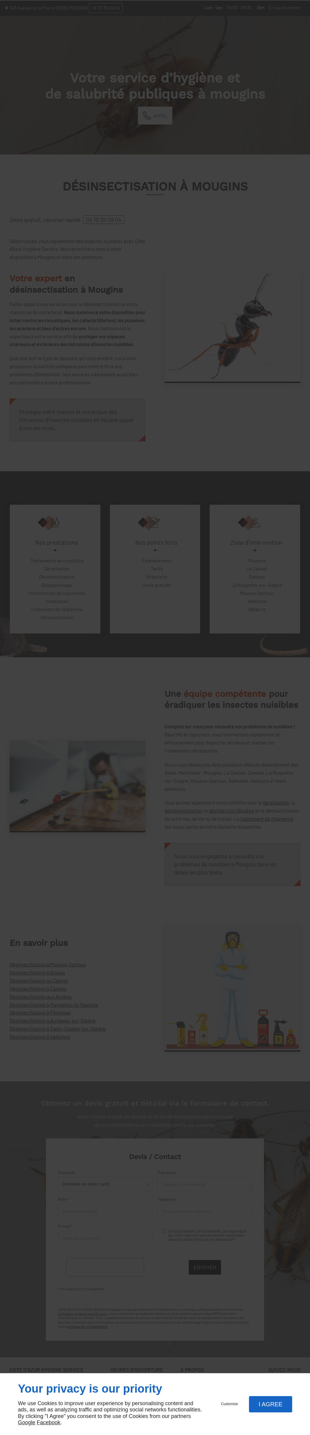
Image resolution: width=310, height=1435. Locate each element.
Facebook (48, 1422)
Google (26, 1422)
